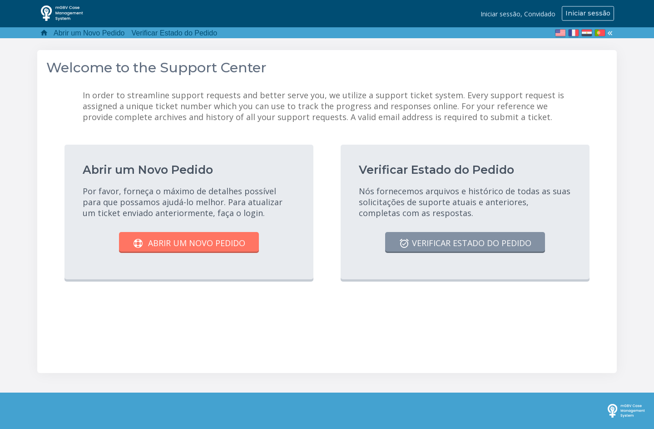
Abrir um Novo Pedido (89, 33)
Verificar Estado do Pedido (175, 33)
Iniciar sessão (587, 13)
